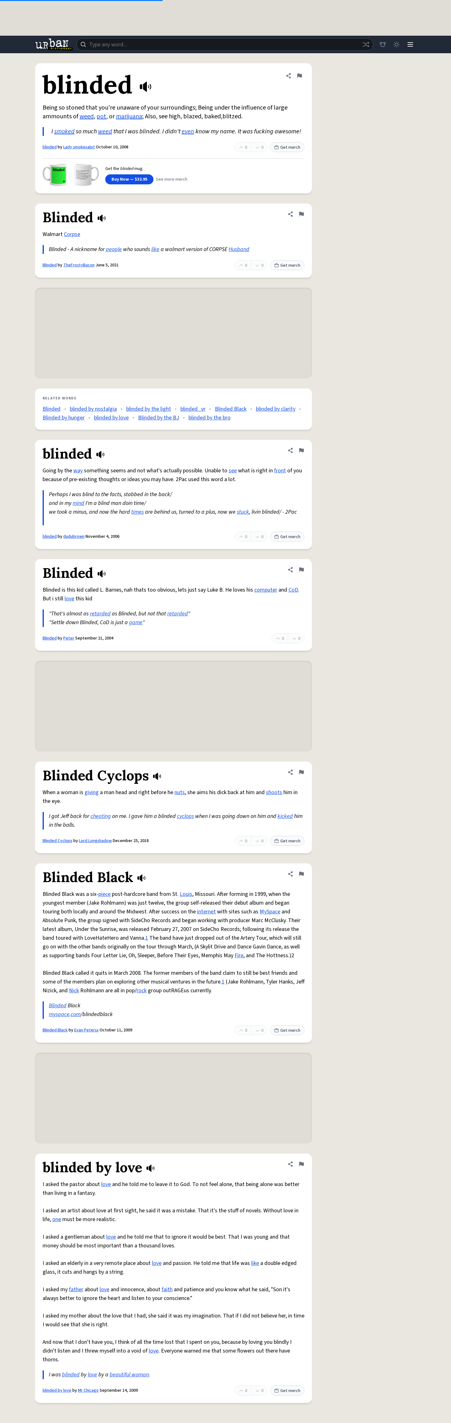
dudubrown (74, 536)
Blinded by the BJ (158, 418)
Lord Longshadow (95, 841)
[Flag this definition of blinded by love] (301, 1164)
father (76, 1289)
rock (142, 990)
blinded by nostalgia (93, 409)
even (188, 131)
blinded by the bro (210, 418)
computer (265, 590)
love (69, 599)
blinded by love (111, 418)
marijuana (129, 116)
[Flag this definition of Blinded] (301, 214)
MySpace (270, 912)
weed (87, 116)
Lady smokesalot (79, 147)
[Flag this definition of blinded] (299, 76)
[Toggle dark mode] (396, 44)
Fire (239, 955)
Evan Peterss (86, 1030)
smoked (64, 131)
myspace (59, 1014)
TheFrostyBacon (79, 265)
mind (78, 503)
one (56, 1219)
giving (92, 792)
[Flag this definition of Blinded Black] (301, 874)
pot (101, 116)
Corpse (72, 234)
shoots (274, 792)
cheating (101, 816)
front (280, 471)
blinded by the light (148, 409)
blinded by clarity (275, 409)
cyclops (185, 816)
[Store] (382, 44)
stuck (243, 512)
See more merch (171, 179)
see (233, 471)
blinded (50, 147)
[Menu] (410, 44)
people (114, 249)
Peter (68, 638)
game (136, 622)
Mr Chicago (88, 1390)
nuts (179, 792)
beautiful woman (129, 1375)
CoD (293, 590)
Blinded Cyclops (57, 841)
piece (104, 894)
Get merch (287, 147)
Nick (74, 990)
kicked (285, 816)
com (75, 1014)
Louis (186, 894)
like (155, 249)
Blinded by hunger (64, 418)
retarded (100, 614)
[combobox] (224, 44)
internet (206, 912)
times (137, 512)
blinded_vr (192, 409)
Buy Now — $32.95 (129, 179)
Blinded (50, 265)
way (78, 471)
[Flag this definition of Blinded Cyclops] (301, 772)
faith (167, 1289)
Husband (239, 249)
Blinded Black (230, 409)
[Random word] (366, 44)
